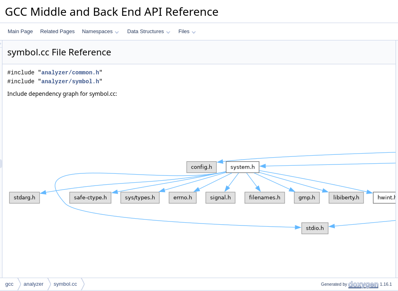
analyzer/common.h (171, 72)
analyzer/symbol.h (171, 81)
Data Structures (148, 31)
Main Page (20, 31)
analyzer (33, 284)
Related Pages (57, 31)
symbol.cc (65, 284)
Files (187, 31)
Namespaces (100, 31)
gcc (9, 284)
